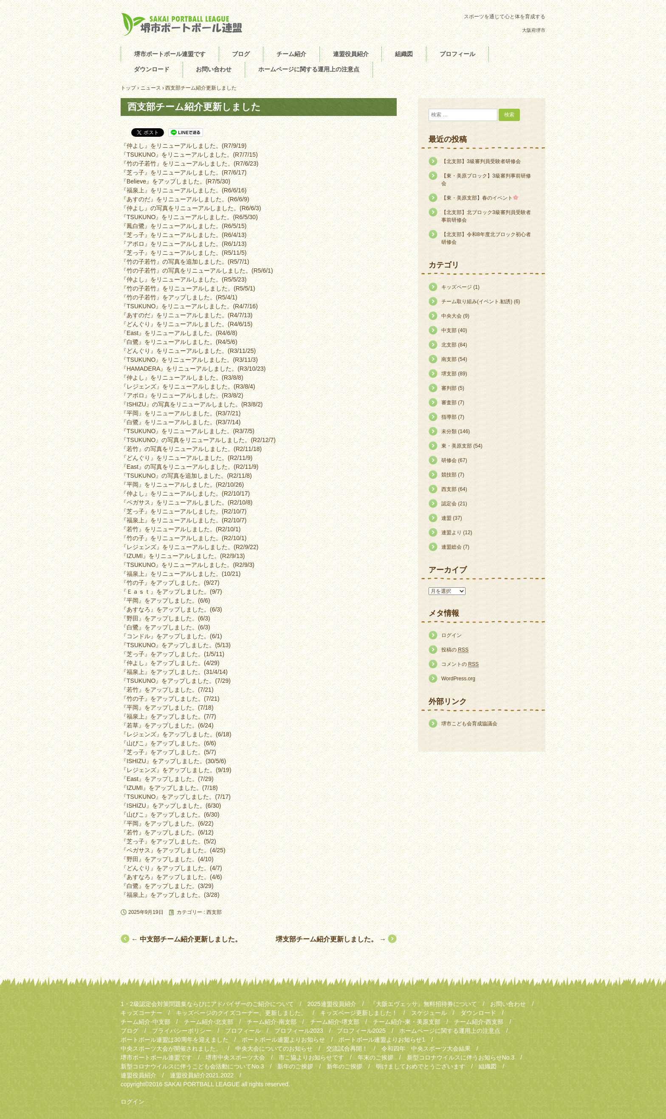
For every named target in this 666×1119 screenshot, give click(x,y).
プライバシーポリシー (182, 1030)
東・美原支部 (456, 446)
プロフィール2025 (361, 1030)
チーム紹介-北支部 (209, 1021)
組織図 (404, 54)
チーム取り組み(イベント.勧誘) (476, 301)
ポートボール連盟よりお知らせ (283, 1039)
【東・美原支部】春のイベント (479, 198)
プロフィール (457, 54)
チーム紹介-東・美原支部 (406, 1021)
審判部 (449, 388)
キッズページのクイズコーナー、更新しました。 (241, 1012)
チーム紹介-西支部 (479, 1021)
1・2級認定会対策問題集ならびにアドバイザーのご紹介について (207, 1004)
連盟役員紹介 (351, 54)
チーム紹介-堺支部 (335, 1021)
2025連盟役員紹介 (331, 1004)
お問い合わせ (213, 69)
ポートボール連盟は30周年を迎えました (175, 1039)
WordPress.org (458, 679)
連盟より (451, 533)
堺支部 (449, 374)
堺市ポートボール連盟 (184, 24)
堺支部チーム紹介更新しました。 (331, 939)
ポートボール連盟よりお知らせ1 (382, 1039)
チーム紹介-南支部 (271, 1021)
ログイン (451, 635)
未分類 (449, 431)
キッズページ (456, 287)
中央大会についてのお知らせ (274, 1048)
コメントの (460, 664)
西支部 (214, 912)
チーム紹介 (291, 54)
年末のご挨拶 (375, 1057)
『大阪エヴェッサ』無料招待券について (423, 1004)
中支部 (449, 330)
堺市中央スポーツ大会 (235, 1057)
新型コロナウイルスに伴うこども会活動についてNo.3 (192, 1066)
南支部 (449, 359)
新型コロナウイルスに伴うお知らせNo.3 (461, 1057)
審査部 (449, 403)
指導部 (449, 417)
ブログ (241, 54)
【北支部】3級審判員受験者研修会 (481, 161)
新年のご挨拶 (295, 1066)
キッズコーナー (141, 1012)
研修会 (449, 460)
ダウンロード (151, 69)
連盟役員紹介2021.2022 (202, 1075)
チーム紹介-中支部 (145, 1021)
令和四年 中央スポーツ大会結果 (426, 1048)
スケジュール (429, 1012)
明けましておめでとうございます (420, 1066)
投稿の (454, 650)
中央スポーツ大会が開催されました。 (171, 1048)
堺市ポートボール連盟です (170, 54)
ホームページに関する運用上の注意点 (308, 69)
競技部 (449, 475)
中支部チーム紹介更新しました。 (186, 939)
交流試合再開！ (347, 1048)
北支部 (449, 345)
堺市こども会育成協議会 (469, 724)
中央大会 (451, 316)
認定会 (449, 504)
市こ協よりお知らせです (311, 1057)
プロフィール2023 (298, 1030)
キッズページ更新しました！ (359, 1012)
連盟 (446, 518)
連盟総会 (451, 547)
